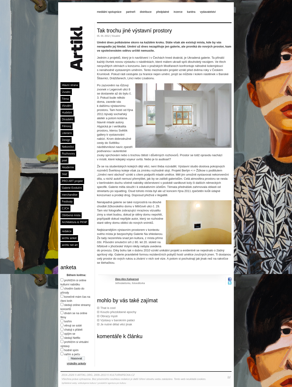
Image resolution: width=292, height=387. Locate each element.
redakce (67, 231)
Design (66, 140)
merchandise (70, 194)
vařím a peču (72, 354)
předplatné (162, 11)
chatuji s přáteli (73, 329)
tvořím (68, 321)
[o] (229, 377)
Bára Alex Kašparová (127, 279)
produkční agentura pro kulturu (112, 383)
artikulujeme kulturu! (87, 383)
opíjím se (69, 333)
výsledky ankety (76, 363)
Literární (67, 133)
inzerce (178, 11)
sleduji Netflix (72, 338)
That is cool (107, 308)
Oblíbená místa (71, 215)
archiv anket (69, 238)
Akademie (68, 167)
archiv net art (70, 245)
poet (64, 160)
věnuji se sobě (73, 325)
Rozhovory (68, 153)
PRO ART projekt (72, 181)
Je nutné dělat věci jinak (116, 324)
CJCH (65, 208)
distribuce (145, 11)
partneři (130, 11)
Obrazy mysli (108, 316)
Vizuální (66, 105)
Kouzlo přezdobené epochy (118, 312)
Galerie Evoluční (72, 188)
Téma (65, 98)
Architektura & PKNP (74, 222)
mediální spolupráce (109, 11)
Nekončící (68, 146)
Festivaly (67, 201)
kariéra (191, 11)
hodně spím (71, 350)
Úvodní (66, 92)
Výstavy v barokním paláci (117, 320)
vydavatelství (208, 11)
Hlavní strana (70, 85)
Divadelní (67, 119)
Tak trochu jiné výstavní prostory (134, 31)
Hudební (67, 112)
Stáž (64, 174)
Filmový (66, 126)
